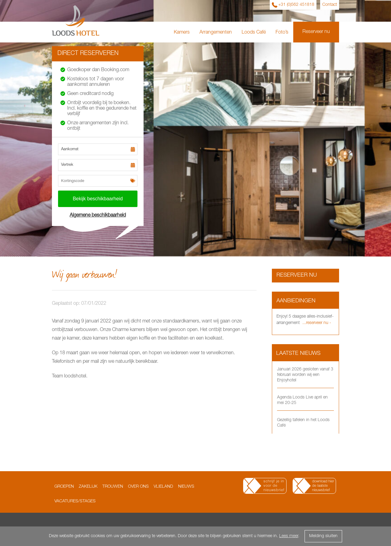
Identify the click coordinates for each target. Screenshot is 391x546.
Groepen (64, 487)
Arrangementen (215, 32)
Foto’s (282, 32)
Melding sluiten (323, 536)
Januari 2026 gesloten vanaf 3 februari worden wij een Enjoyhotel (305, 375)
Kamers (182, 32)
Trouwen (112, 487)
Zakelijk (88, 487)
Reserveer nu (316, 32)
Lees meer (288, 536)
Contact (329, 5)
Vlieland (163, 487)
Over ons (138, 487)
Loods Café (254, 32)
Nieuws (186, 487)
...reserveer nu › (316, 323)
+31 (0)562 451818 (296, 5)
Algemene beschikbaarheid (98, 215)
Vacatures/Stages (75, 501)
